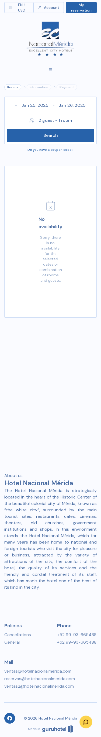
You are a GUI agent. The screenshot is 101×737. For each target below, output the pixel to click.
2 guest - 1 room (50, 120)
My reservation (81, 7)
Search (50, 135)
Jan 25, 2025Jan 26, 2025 (50, 105)
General (12, 642)
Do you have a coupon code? (50, 150)
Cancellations (17, 634)
